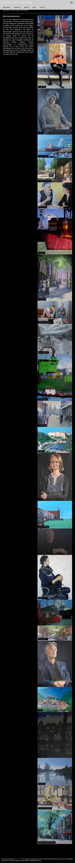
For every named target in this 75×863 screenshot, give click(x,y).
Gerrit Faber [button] (7, 7)
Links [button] (35, 7)
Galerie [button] (27, 7)
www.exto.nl (19, 859)
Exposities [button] (17, 7)
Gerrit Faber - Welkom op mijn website (16, 2)
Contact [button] (42, 7)
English (71, 2)
